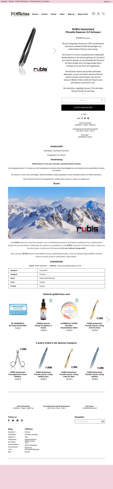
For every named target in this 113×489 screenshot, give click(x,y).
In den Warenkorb (83, 108)
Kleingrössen (12, 439)
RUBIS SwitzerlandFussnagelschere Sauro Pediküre (17, 374)
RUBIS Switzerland (83, 29)
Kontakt (27, 452)
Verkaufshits (12, 434)
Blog (9, 452)
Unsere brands (13, 447)
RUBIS (34, 164)
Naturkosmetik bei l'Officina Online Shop (30, 441)
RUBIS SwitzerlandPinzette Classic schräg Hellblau (94, 374)
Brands (35, 14)
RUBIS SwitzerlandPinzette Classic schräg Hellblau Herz (43, 374)
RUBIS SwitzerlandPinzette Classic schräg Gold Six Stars (94, 326)
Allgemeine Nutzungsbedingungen (32, 448)
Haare (62, 14)
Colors (10, 449)
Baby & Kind (83, 14)
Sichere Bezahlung (31, 445)
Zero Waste (12, 442)
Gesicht (44, 14)
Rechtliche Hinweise (31, 434)
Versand (27, 432)
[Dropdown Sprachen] (108, 2)
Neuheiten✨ (12, 432)
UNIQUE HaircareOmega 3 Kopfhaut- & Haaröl (43, 326)
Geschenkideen (13, 444)
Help (26, 437)
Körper (53, 14)
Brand (31, 266)
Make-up (71, 14)
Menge (82, 100)
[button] (55, 50)
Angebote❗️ (12, 437)
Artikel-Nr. (53, 266)
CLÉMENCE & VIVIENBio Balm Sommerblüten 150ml (69, 326)
